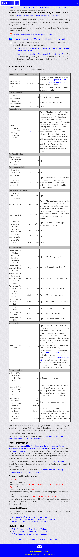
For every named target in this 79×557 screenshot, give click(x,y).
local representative (21, 451)
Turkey (54, 448)
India (18, 448)
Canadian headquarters (57, 462)
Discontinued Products (25, 7)
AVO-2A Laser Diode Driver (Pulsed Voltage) (29, 529)
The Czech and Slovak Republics (44, 446)
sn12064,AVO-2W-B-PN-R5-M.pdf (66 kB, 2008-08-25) (33, 519)
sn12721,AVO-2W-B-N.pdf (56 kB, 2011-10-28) (29, 517)
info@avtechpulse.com (39, 551)
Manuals (26, 16)
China (28, 446)
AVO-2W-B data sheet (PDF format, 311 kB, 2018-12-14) (34, 35)
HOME (11, 7)
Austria (22, 446)
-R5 (29, 215)
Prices (32, 16)
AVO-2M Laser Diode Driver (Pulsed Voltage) (30, 534)
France (61, 446)
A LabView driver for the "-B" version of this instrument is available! (39, 39)
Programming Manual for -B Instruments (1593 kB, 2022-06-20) (41, 54)
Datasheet (19, 16)
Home (21, 540)
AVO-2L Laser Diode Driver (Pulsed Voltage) (29, 532)
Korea (28, 448)
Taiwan (45, 448)
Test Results (55, 16)
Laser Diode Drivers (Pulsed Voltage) (51, 7)
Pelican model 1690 (53, 353)
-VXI (29, 132)
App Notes (54, 540)
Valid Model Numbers (42, 16)
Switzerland (36, 448)
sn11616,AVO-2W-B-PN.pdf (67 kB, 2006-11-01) (30, 522)
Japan (23, 448)
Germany (12, 448)
